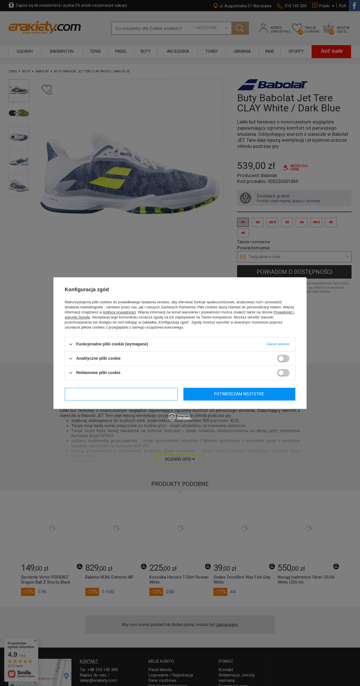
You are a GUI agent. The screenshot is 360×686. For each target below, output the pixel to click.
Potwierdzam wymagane (121, 394)
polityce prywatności (119, 312)
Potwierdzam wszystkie (239, 394)
